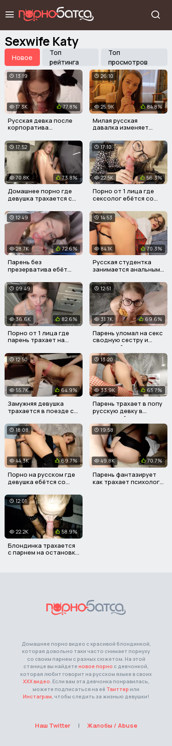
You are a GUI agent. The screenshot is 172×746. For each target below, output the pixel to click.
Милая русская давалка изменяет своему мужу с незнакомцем (121, 131)
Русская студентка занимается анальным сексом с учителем (126, 269)
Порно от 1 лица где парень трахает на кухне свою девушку (38, 340)
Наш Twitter (53, 725)
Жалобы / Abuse (112, 725)
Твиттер (117, 689)
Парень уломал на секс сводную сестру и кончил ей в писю (128, 340)
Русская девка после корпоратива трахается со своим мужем (40, 131)
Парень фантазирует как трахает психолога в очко (128, 481)
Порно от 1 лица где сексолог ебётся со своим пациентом (123, 198)
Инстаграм (37, 696)
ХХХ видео (36, 681)
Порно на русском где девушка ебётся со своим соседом (41, 481)
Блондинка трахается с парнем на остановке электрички (43, 552)
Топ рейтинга (64, 57)
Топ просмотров (128, 57)
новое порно (95, 666)
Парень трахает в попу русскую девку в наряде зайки (127, 410)
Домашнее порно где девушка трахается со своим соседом (42, 198)
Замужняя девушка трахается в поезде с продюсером (41, 410)
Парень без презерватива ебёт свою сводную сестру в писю (42, 273)
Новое (22, 57)
